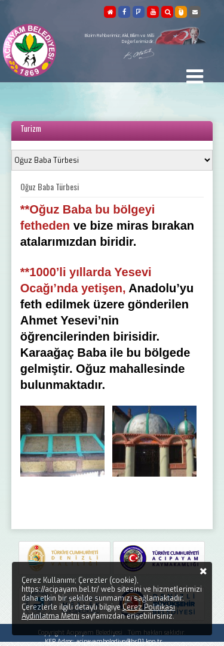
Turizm (30, 128)
